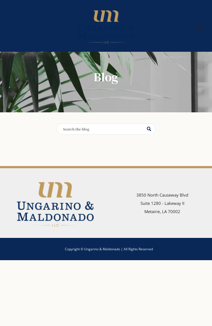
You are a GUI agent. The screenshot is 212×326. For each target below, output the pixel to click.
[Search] (106, 129)
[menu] (200, 26)
